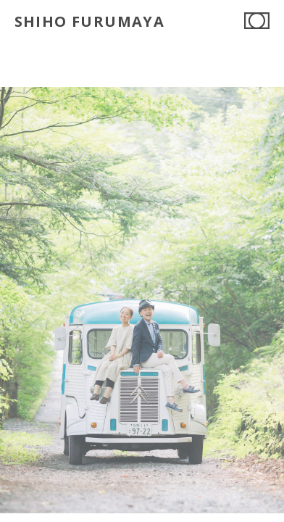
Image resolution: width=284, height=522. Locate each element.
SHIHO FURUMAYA (89, 21)
